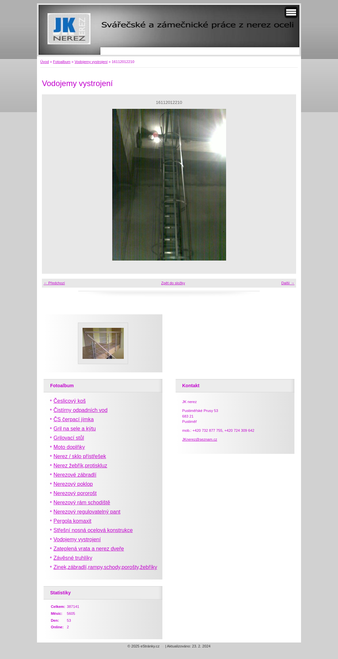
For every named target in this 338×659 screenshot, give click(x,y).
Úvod (44, 62)
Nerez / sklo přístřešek (79, 456)
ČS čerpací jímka (73, 419)
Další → (287, 283)
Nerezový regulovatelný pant (86, 512)
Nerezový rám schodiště (81, 502)
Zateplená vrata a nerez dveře (88, 548)
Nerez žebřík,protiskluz (80, 465)
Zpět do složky (173, 283)
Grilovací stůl (68, 438)
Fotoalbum (62, 62)
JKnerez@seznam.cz (199, 439)
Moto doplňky (69, 447)
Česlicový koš (69, 401)
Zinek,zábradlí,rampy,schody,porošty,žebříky (105, 567)
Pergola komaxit (72, 521)
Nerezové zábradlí (74, 475)
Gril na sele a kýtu (74, 428)
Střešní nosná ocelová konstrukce (93, 530)
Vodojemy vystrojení (91, 62)
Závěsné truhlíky (72, 558)
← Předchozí (54, 283)
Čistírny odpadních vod (80, 410)
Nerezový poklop (73, 484)
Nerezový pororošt (75, 493)
